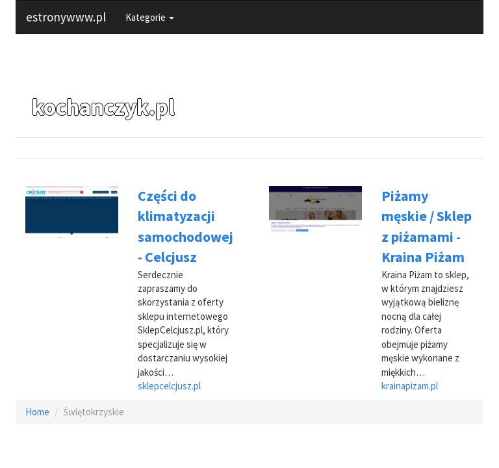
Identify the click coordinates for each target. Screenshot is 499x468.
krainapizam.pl (409, 386)
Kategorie (149, 17)
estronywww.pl (66, 17)
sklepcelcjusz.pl (169, 386)
